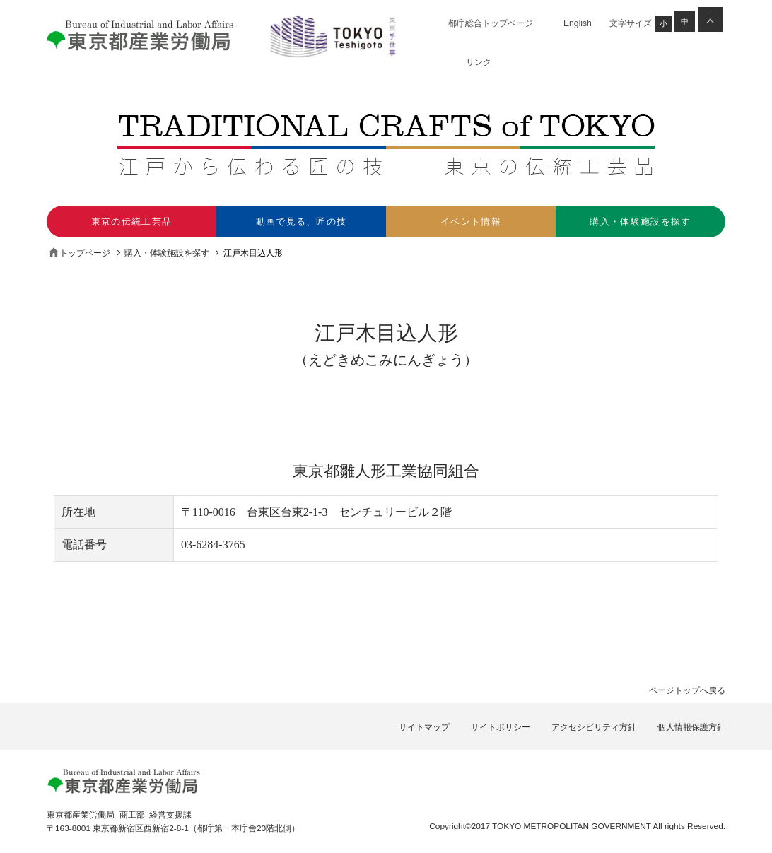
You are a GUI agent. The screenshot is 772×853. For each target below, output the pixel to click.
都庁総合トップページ (490, 23)
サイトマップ (424, 727)
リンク (478, 62)
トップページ (84, 253)
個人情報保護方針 (691, 727)
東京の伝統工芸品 (131, 221)
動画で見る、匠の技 (301, 221)
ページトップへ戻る (687, 690)
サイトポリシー (500, 727)
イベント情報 (470, 221)
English (577, 23)
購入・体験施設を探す (640, 221)
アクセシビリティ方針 (593, 727)
